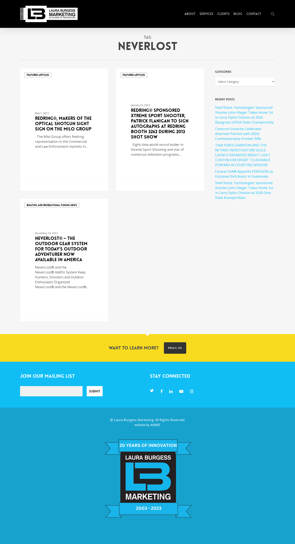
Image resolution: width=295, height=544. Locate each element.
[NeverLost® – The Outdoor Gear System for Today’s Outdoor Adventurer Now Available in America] (64, 260)
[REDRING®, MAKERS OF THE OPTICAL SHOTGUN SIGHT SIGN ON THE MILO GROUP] (64, 129)
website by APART (147, 425)
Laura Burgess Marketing (134, 420)
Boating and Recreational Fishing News (52, 205)
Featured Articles (38, 75)
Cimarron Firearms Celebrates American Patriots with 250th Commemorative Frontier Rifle (238, 134)
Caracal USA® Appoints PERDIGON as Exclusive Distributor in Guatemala (244, 174)
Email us (175, 348)
